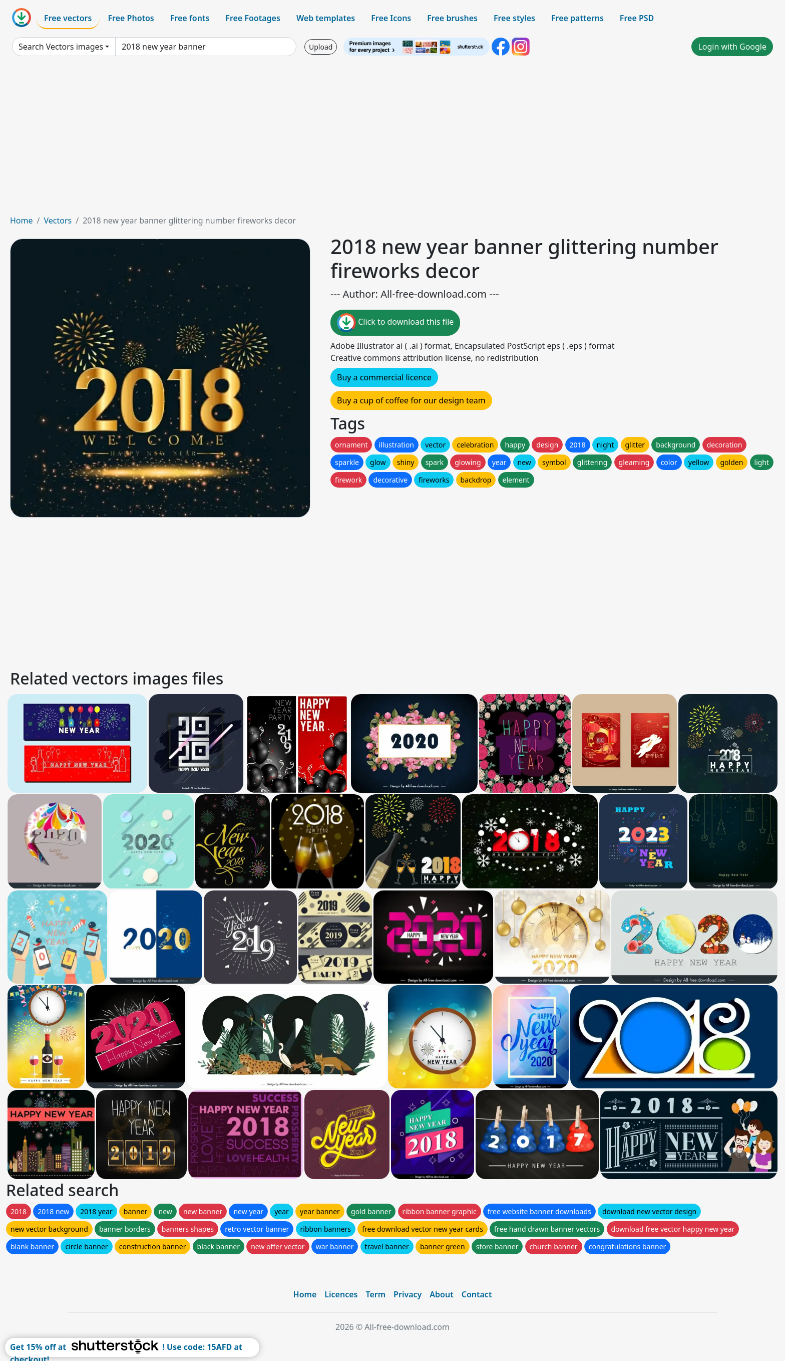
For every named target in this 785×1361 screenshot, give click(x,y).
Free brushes (452, 18)
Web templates (325, 18)
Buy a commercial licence (384, 377)
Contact (477, 1294)
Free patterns (577, 18)
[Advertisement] (392, 139)
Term (375, 1294)
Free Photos (131, 18)
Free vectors (68, 18)
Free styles (514, 18)
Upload (320, 47)
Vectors (58, 220)
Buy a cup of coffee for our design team (411, 400)
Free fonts (190, 18)
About (441, 1294)
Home (21, 220)
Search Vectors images (61, 46)
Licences (340, 1294)
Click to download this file (395, 322)
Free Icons (391, 18)
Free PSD (637, 18)
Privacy (408, 1294)
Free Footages (252, 18)
